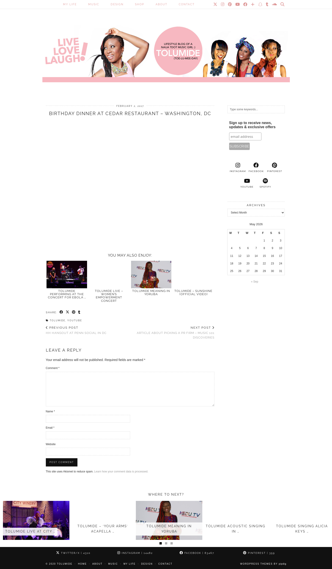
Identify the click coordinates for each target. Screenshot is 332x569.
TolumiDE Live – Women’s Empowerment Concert (109, 296)
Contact (187, 4)
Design (117, 4)
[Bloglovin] (253, 4)
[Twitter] (215, 4)
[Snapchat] (260, 4)
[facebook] (256, 167)
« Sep (254, 281)
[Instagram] (223, 4)
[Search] (282, 4)
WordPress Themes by (263, 564)
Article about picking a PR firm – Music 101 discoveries (172, 332)
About (161, 4)
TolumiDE (57, 320)
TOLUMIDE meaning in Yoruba (151, 292)
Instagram (135, 553)
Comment (53, 368)
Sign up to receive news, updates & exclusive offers (252, 125)
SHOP (139, 4)
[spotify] (265, 183)
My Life (70, 4)
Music (93, 4)
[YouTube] (237, 4)
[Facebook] (245, 4)
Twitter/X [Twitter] (73, 553)
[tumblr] (267, 4)
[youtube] (247, 183)
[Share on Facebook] (61, 312)
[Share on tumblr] (79, 312)
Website (51, 444)
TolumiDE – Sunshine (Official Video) (193, 292)
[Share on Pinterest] (74, 312)
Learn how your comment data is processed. (121, 471)
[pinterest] (274, 167)
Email (50, 427)
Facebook (197, 553)
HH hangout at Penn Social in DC (76, 330)
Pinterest (259, 553)
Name (50, 411)
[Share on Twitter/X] (68, 312)
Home (82, 564)
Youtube (74, 320)
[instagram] (237, 167)
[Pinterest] (230, 4)
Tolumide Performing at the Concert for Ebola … (67, 294)
